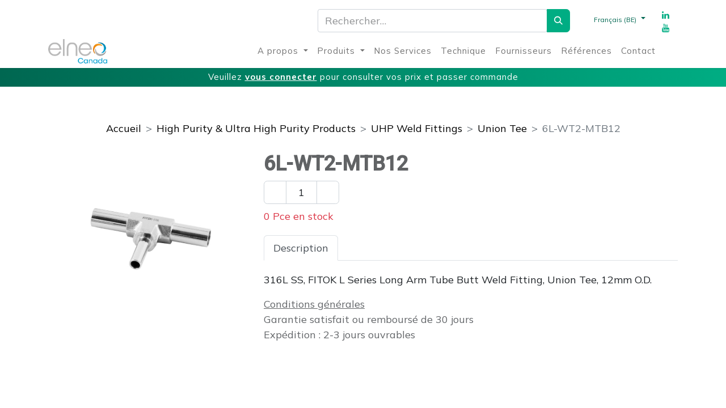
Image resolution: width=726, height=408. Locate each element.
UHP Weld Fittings (416, 128)
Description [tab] (300, 247)
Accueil (123, 128)
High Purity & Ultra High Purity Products (256, 128)
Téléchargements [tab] (476, 247)
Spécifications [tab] (381, 247)
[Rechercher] (558, 20)
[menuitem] (283, 51)
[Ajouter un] (327, 192)
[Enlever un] (275, 192)
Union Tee (502, 128)
